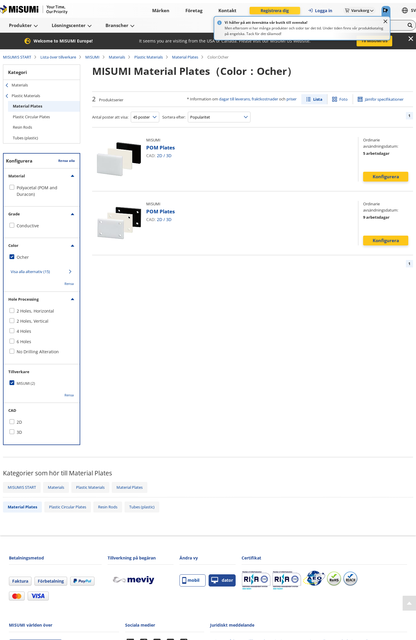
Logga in (320, 10)
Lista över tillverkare (58, 57)
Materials (117, 57)
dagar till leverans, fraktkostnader (248, 99)
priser (291, 99)
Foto (343, 99)
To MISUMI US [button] (374, 40)
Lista (317, 99)
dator (222, 580)
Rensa (69, 283)
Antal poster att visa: (110, 117)
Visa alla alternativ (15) (30, 271)
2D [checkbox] (19, 422)
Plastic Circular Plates (31, 116)
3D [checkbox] (19, 432)
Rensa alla (66, 160)
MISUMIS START (17, 57)
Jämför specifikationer (384, 99)
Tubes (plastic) (25, 138)
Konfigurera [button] (386, 176)
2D (159, 155)
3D (168, 155)
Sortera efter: (173, 117)
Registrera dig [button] (275, 10)
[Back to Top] (409, 603)
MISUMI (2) (26, 383)
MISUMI (92, 57)
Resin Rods (22, 127)
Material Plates (185, 57)
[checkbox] (41, 191)
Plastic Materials (148, 57)
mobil (190, 580)
